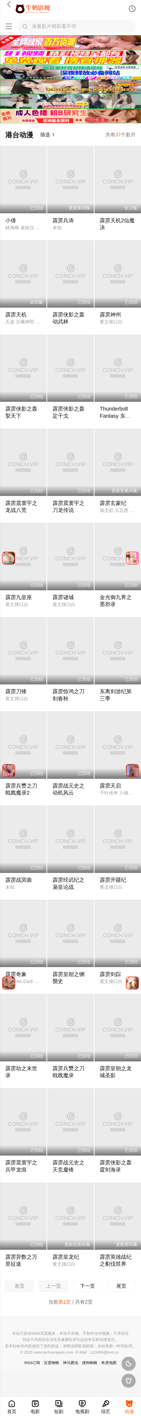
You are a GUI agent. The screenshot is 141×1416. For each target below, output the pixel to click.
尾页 (121, 1286)
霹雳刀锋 (16, 691)
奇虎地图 (109, 1363)
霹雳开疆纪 (113, 880)
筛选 (47, 134)
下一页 (87, 1286)
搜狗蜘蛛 (89, 1363)
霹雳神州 (110, 315)
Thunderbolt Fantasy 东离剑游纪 (115, 416)
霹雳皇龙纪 (66, 1257)
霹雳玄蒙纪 (113, 503)
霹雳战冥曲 (18, 880)
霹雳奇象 (16, 974)
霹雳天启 (110, 786)
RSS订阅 (32, 1363)
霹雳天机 (16, 315)
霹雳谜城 (63, 597)
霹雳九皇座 (18, 597)
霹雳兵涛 (63, 220)
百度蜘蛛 (51, 1363)
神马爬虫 (70, 1363)
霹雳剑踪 (110, 974)
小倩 (10, 220)
